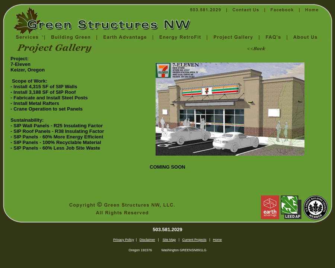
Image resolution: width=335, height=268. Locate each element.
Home (217, 240)
